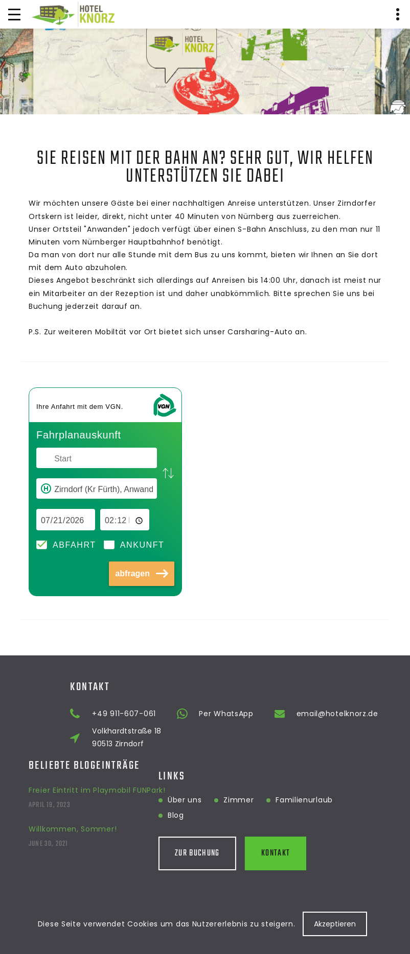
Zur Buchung (158, 853)
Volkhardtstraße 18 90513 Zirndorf (194, 737)
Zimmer (200, 800)
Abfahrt (74, 545)
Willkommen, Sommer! (73, 812)
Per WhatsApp (294, 713)
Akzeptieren (335, 924)
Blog (137, 815)
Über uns (146, 800)
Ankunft (142, 545)
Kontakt (237, 853)
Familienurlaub (265, 800)
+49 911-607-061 (192, 713)
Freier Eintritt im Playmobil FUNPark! (97, 773)
